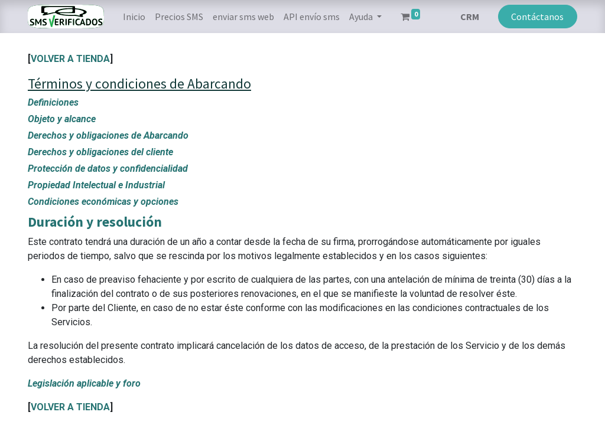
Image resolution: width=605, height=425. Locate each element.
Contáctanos (537, 16)
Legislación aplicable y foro (84, 383)
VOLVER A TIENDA (70, 58)
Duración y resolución (95, 221)
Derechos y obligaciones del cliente (100, 152)
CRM (469, 16)
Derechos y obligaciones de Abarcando (108, 135)
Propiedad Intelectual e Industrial (96, 185)
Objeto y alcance (62, 119)
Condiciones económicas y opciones (103, 201)
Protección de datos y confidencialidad (108, 168)
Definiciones (53, 102)
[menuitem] (134, 16)
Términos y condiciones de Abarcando (139, 83)
